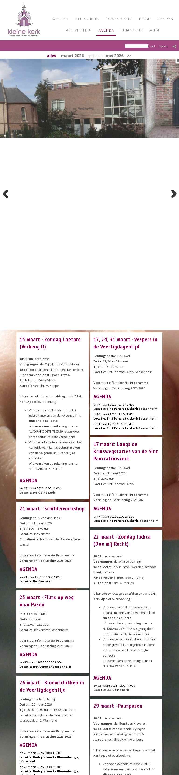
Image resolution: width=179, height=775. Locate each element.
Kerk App (27, 402)
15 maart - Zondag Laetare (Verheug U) (50, 343)
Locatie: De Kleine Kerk (37, 492)
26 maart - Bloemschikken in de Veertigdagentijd (52, 686)
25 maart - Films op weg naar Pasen (47, 601)
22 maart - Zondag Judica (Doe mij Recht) (122, 540)
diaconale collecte (43, 421)
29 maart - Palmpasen (117, 705)
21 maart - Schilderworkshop (52, 508)
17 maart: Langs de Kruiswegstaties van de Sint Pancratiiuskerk (125, 451)
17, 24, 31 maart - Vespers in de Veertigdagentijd (125, 343)
